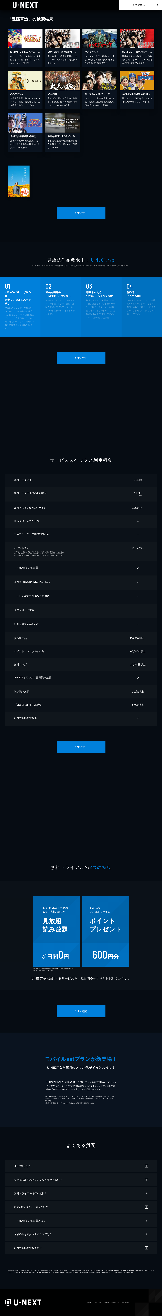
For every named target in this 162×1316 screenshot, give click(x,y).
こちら (51, 555)
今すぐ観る (138, 5)
